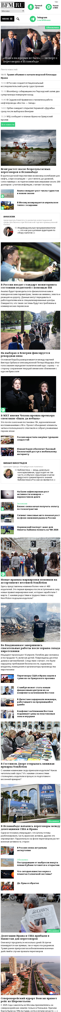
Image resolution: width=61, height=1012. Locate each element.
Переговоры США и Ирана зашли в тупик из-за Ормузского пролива (36, 677)
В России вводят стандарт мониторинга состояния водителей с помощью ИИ (29, 286)
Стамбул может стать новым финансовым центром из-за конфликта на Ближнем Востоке (35, 690)
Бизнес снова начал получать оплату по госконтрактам (38, 507)
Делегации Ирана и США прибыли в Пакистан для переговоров (25, 937)
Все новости (8, 124)
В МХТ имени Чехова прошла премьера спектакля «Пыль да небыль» (27, 417)
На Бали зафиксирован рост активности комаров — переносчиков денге (33, 494)
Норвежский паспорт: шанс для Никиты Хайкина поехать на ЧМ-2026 (37, 528)
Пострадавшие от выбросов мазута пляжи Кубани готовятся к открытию (38, 863)
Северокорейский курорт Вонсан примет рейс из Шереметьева (29, 1000)
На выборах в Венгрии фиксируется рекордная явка (25, 354)
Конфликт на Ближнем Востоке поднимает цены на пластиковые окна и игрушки (36, 714)
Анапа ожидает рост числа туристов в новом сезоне (38, 192)
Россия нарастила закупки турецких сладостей (37, 438)
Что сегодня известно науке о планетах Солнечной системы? (34, 872)
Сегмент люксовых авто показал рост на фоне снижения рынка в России (38, 516)
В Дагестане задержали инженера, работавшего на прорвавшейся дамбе (37, 702)
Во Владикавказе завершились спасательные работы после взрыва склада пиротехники (30, 648)
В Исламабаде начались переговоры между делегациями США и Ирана (30, 827)
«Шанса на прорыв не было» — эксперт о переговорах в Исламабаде (30, 59)
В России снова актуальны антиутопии (32, 849)
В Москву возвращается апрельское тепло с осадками (37, 203)
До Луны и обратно (28, 883)
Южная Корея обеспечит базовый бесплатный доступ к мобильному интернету (37, 451)
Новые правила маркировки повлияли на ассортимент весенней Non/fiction (29, 581)
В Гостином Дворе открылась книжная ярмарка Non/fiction (27, 765)
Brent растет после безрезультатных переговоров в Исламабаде (25, 170)
